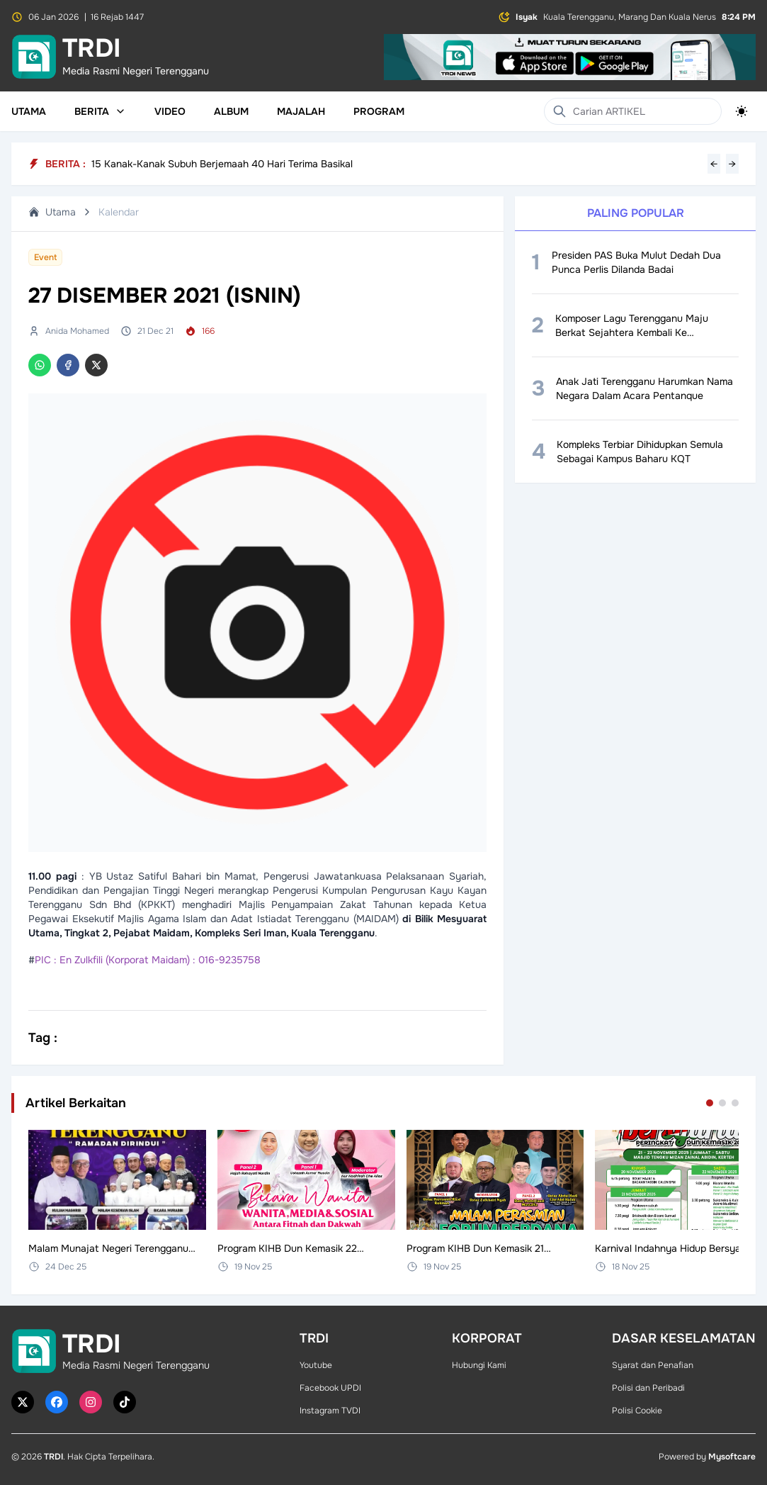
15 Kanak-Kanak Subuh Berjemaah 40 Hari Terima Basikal (222, 163)
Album (231, 111)
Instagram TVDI (330, 1410)
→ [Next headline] (732, 163)
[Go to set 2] (722, 1102)
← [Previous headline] (713, 163)
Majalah (301, 111)
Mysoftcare (732, 1456)
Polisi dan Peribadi (648, 1388)
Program (378, 111)
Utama (28, 111)
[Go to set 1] (709, 1102)
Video (170, 111)
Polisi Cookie (637, 1410)
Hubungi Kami (479, 1365)
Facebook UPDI (330, 1388)
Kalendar (118, 212)
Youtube (316, 1365)
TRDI (53, 1456)
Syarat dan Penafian (652, 1365)
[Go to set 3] (735, 1102)
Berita (100, 111)
